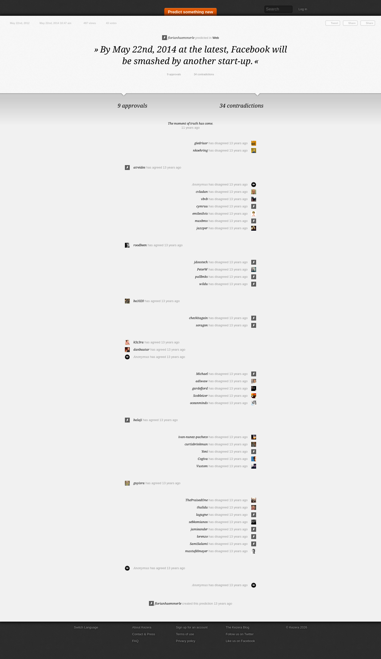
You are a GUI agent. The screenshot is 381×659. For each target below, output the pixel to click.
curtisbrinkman (196, 444)
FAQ (135, 641)
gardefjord (200, 388)
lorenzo (202, 536)
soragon (202, 325)
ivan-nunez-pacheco (193, 437)
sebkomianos (198, 522)
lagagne (202, 514)
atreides (139, 167)
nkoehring (200, 150)
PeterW (202, 269)
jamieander (199, 529)
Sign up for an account (192, 627)
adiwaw (202, 381)
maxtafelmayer (196, 551)
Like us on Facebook (240, 641)
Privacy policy (185, 641)
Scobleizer (200, 395)
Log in (303, 9)
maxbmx (201, 221)
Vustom (202, 466)
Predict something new (190, 12)
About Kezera (141, 627)
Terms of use (185, 634)
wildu (203, 284)
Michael (202, 374)
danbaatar (141, 349)
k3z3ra (138, 342)
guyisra (139, 483)
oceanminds (199, 403)
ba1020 (138, 301)
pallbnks (201, 276)
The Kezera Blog (237, 627)
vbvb (204, 199)
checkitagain (198, 318)
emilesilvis (200, 213)
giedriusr (201, 143)
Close (376, 98)
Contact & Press (143, 634)
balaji (137, 420)
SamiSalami (199, 543)
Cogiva (203, 458)
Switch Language (86, 627)
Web (215, 38)
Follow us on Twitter (240, 634)
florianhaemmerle (178, 37)
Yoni (204, 451)
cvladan (202, 191)
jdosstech (201, 262)
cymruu (202, 206)
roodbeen (140, 245)
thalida (202, 507)
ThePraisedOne (196, 500)
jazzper (202, 228)
